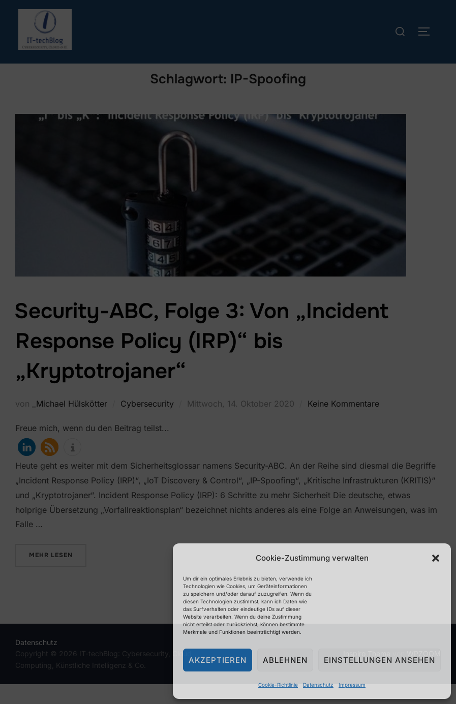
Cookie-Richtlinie (278, 685)
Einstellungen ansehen (379, 660)
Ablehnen (285, 660)
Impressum (352, 685)
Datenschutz (318, 685)
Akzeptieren (218, 660)
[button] (436, 558)
